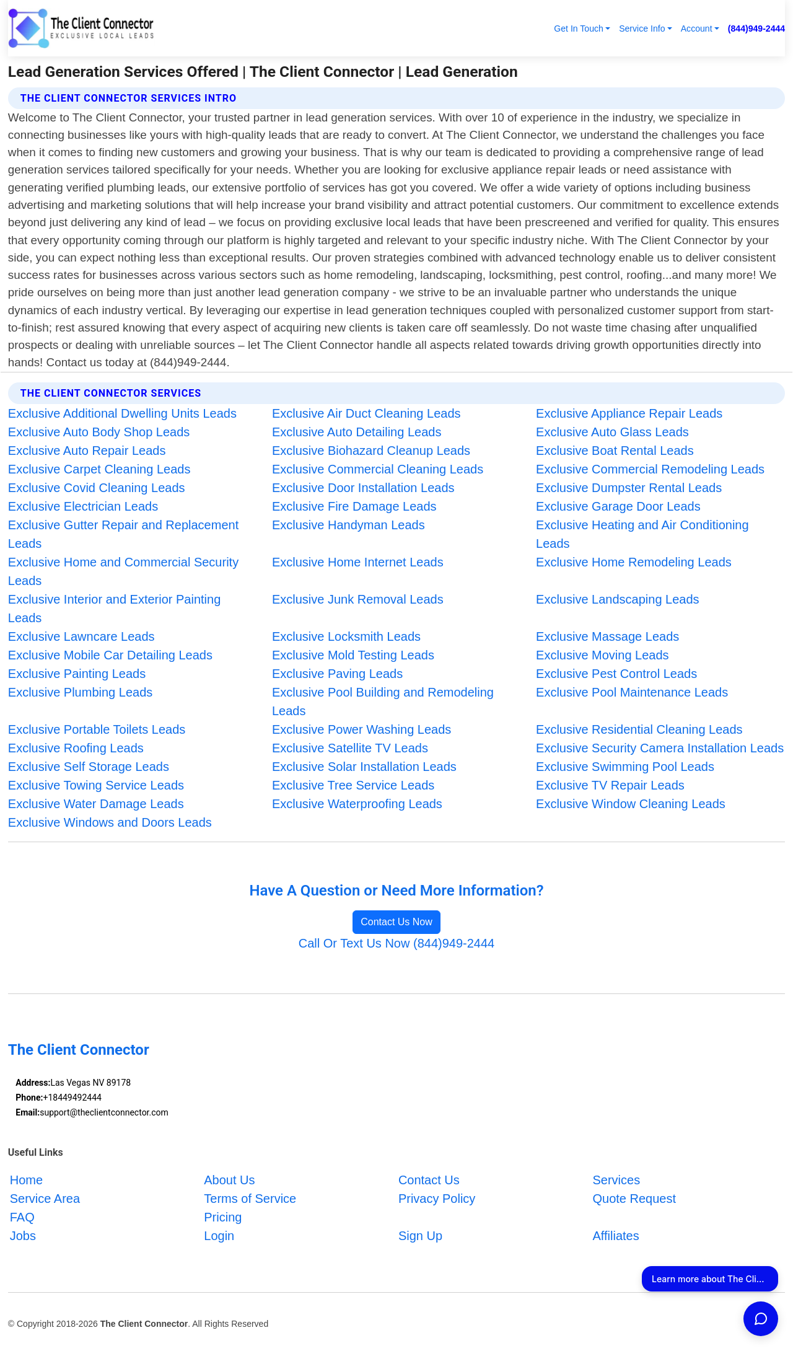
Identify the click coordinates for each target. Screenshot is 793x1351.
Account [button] (696, 28)
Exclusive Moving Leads (602, 655)
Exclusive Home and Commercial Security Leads (123, 571)
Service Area (45, 1198)
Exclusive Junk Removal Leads (358, 599)
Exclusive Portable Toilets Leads (96, 729)
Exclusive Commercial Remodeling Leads (650, 469)
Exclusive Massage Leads (607, 636)
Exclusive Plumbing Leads (80, 692)
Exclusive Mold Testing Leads (353, 655)
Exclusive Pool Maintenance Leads (632, 692)
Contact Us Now (396, 922)
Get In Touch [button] (578, 28)
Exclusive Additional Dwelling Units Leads (122, 413)
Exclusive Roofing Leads (76, 748)
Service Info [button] (642, 28)
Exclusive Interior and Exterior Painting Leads (114, 608)
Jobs (23, 1236)
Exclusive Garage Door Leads (618, 506)
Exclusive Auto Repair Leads (87, 450)
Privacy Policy (436, 1198)
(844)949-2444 (756, 28)
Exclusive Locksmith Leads (346, 636)
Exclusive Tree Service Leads (353, 785)
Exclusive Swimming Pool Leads (625, 766)
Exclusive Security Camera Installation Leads (660, 748)
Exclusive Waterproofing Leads (357, 804)
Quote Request (634, 1198)
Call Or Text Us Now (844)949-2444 (396, 943)
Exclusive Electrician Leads (83, 506)
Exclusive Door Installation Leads (363, 488)
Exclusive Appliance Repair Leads (629, 413)
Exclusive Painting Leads (77, 673)
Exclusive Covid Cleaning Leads (96, 488)
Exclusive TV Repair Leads (610, 785)
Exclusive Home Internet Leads (358, 562)
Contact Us (429, 1180)
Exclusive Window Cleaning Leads (630, 804)
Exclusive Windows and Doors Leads (110, 822)
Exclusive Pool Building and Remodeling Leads (383, 701)
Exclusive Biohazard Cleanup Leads (371, 450)
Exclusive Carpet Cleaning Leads (99, 469)
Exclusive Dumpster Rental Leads (629, 488)
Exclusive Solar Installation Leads (364, 766)
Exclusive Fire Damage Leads (354, 506)
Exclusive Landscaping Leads (617, 599)
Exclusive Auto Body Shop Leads (99, 432)
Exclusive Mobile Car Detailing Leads (110, 655)
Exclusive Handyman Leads (348, 525)
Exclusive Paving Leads (337, 673)
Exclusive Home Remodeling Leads (634, 562)
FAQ (22, 1217)
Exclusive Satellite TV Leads (350, 748)
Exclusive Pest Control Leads (616, 673)
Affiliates (615, 1236)
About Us (229, 1180)
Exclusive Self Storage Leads (88, 766)
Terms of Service (250, 1198)
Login (219, 1236)
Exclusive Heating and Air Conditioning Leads (642, 534)
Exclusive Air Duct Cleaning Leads (366, 413)
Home (26, 1180)
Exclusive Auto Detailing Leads (357, 432)
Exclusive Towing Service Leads (96, 785)
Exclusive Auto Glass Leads (612, 432)
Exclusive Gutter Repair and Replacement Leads (123, 534)
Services (616, 1180)
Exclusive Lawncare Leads (81, 636)
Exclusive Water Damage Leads (96, 804)
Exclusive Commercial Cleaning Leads (377, 469)
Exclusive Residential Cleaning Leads (639, 729)
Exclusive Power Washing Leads (361, 729)
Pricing (223, 1217)
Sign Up (420, 1236)
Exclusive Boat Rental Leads (615, 450)
